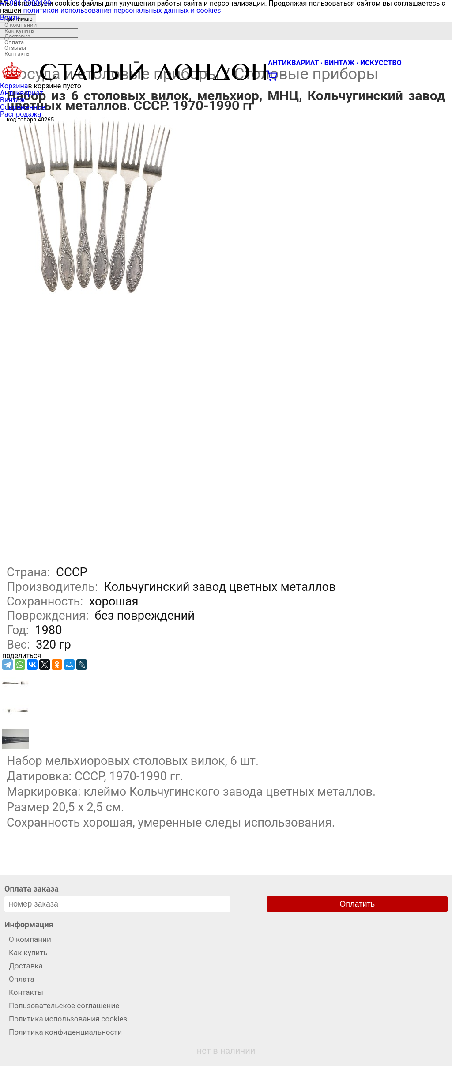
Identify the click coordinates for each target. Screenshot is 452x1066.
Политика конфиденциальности (65, 1032)
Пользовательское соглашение (64, 1005)
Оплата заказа (31, 888)
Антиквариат (21, 93)
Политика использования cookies (68, 1018)
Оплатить (357, 904)
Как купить (19, 30)
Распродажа (20, 114)
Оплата (14, 42)
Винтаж (12, 100)
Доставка (17, 36)
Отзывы (15, 48)
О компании (20, 25)
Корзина (14, 86)
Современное (22, 107)
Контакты (17, 53)
